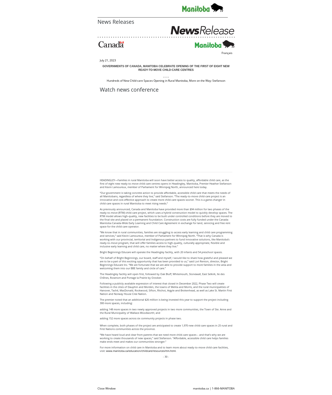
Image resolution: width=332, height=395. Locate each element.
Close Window (107, 388)
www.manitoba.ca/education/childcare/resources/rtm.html (141, 351)
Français (227, 53)
